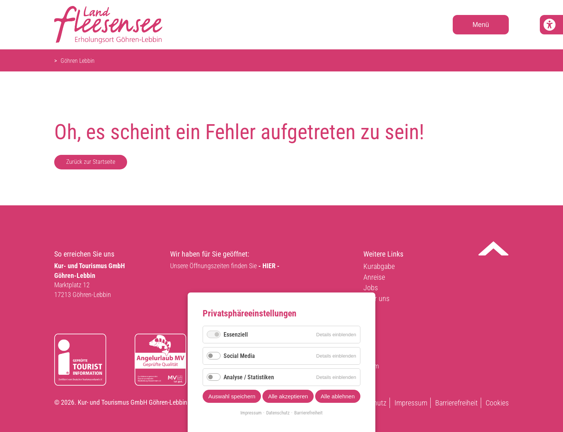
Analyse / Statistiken (249, 377)
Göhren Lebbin (78, 60)
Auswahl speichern (231, 396)
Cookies (497, 402)
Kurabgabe (379, 266)
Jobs (370, 287)
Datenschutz (278, 413)
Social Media (239, 355)
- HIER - (269, 266)
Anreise (374, 277)
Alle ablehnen (338, 396)
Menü (481, 24)
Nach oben (493, 248)
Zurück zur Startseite (90, 161)
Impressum (410, 402)
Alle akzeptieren (288, 396)
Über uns (376, 298)
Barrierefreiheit (456, 402)
